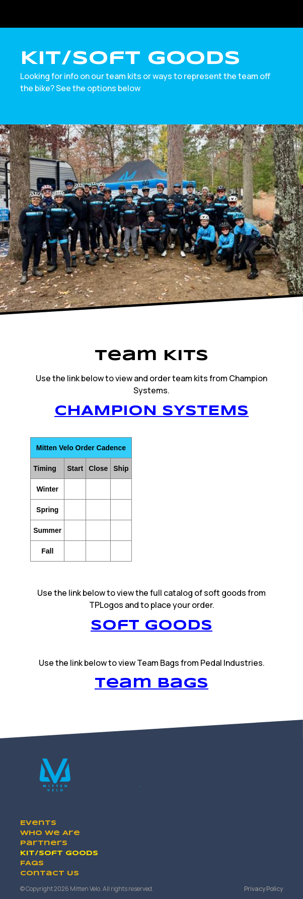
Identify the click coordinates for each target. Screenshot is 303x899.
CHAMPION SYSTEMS (151, 411)
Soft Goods (151, 626)
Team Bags (151, 683)
